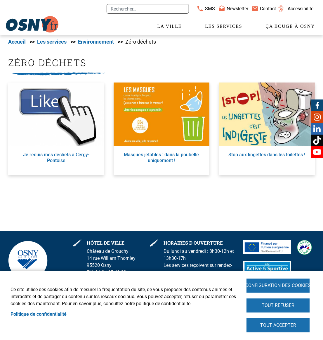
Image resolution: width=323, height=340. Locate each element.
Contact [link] (268, 8)
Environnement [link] (96, 42)
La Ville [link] (169, 26)
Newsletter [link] (237, 8)
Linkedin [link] (317, 129)
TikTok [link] (317, 140)
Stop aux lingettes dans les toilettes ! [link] (266, 154)
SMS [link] (210, 8)
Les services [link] (223, 26)
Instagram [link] (317, 117)
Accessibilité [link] (300, 8)
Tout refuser (278, 305)
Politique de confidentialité (39, 314)
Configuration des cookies (278, 285)
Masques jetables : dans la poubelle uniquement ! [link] (161, 157)
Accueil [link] (17, 42)
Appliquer (182, 8)
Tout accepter (278, 325)
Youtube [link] (317, 152)
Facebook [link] (317, 105)
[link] (32, 24)
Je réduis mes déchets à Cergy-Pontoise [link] (56, 157)
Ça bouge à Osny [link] (290, 26)
